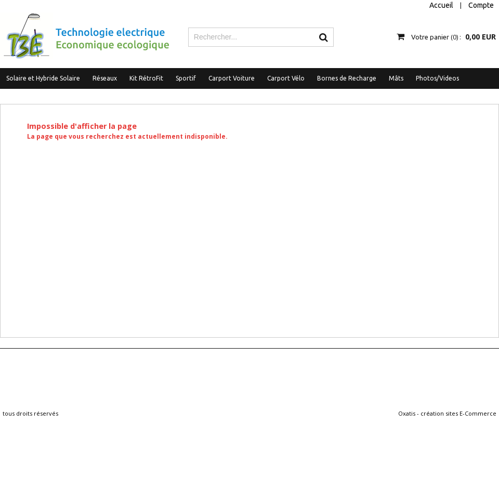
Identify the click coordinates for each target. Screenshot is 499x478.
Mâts (396, 78)
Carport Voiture (231, 78)
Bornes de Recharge (346, 78)
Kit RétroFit (146, 78)
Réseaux (105, 78)
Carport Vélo (286, 78)
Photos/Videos (437, 78)
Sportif (186, 78)
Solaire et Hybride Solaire (43, 78)
